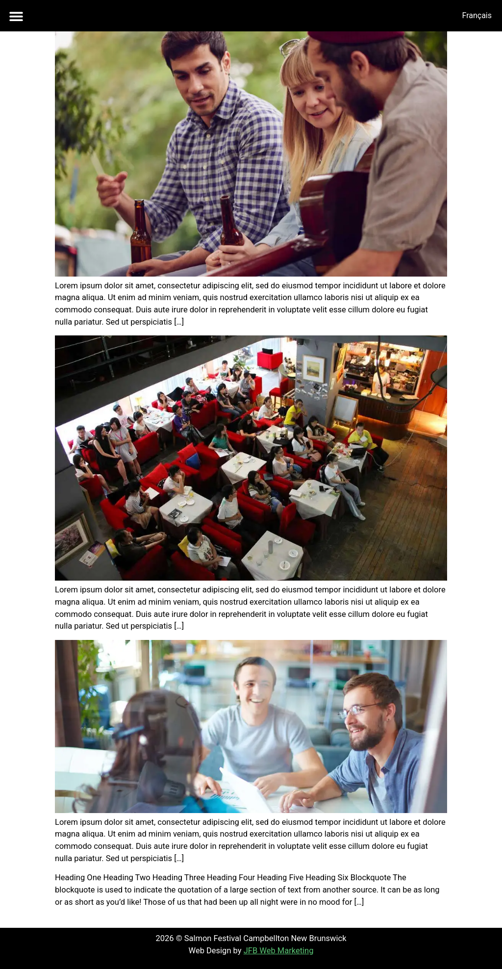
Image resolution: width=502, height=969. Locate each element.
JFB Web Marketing (279, 950)
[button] (16, 16)
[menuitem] (477, 16)
